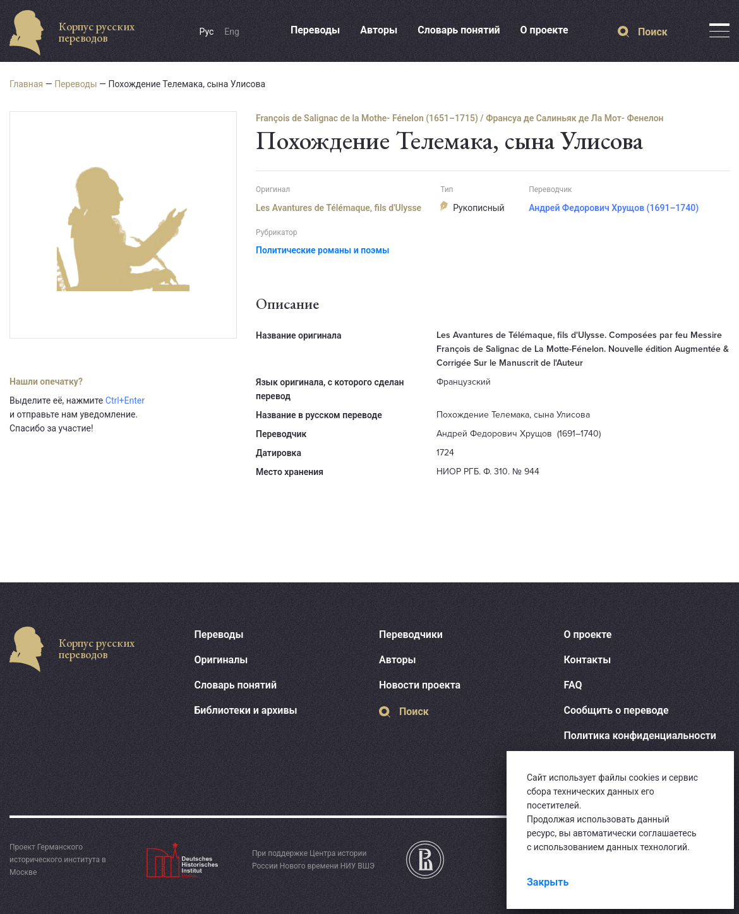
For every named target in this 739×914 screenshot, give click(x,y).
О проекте (544, 30)
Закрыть (547, 882)
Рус (207, 32)
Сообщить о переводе (616, 710)
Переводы (315, 30)
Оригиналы (221, 660)
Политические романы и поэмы (322, 250)
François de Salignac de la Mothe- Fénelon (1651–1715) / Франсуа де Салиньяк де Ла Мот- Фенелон (460, 118)
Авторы (378, 30)
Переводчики (411, 634)
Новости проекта (419, 685)
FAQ (573, 685)
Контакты (587, 660)
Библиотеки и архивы (246, 710)
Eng (231, 32)
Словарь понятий (459, 30)
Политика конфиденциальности (640, 736)
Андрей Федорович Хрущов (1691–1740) (614, 208)
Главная (26, 84)
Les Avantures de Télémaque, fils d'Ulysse (338, 208)
